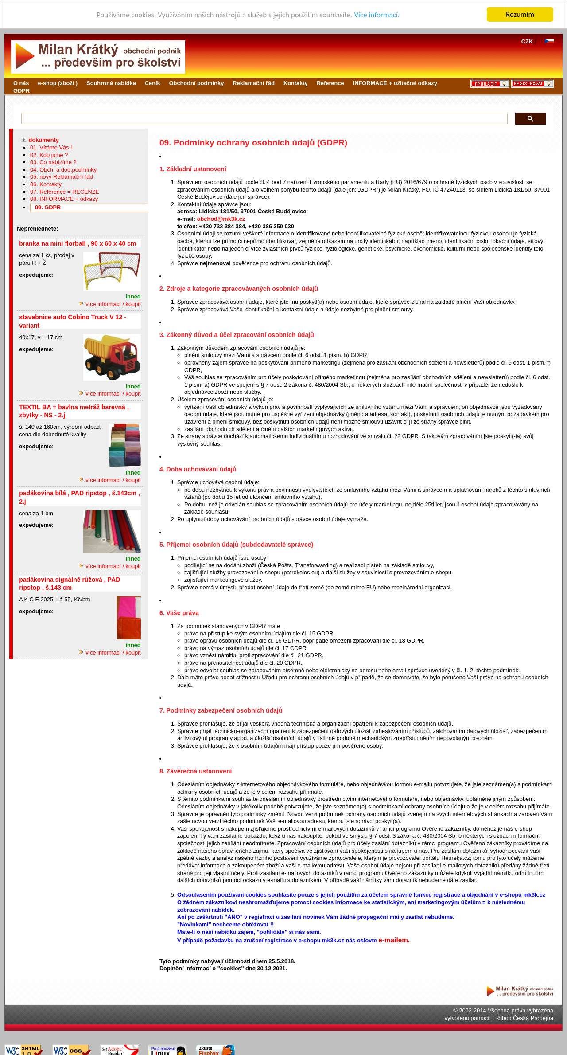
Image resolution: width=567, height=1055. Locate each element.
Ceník (152, 83)
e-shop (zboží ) (58, 83)
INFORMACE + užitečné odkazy (395, 83)
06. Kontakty (46, 184)
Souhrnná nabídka (111, 83)
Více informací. (377, 14)
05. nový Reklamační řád (61, 176)
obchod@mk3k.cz (221, 219)
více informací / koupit (110, 304)
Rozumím (520, 14)
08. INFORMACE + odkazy (64, 199)
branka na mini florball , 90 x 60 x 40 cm (77, 243)
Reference (330, 83)
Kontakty (296, 83)
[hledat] (262, 118)
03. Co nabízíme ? (53, 162)
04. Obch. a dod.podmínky (63, 169)
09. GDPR (48, 207)
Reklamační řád (254, 83)
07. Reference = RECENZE (64, 191)
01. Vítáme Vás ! (51, 147)
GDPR (21, 90)
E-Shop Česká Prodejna (523, 1018)
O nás (21, 83)
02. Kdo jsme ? (49, 154)
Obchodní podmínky (196, 83)
